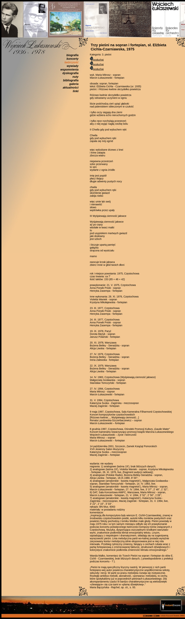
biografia (72, 55)
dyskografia (70, 73)
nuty (75, 76)
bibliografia (71, 80)
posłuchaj (98, 59)
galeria (74, 83)
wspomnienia (69, 69)
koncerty (73, 58)
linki (76, 91)
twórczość (72, 62)
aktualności (71, 87)
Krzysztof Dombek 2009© (175, 616)
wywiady (73, 65)
